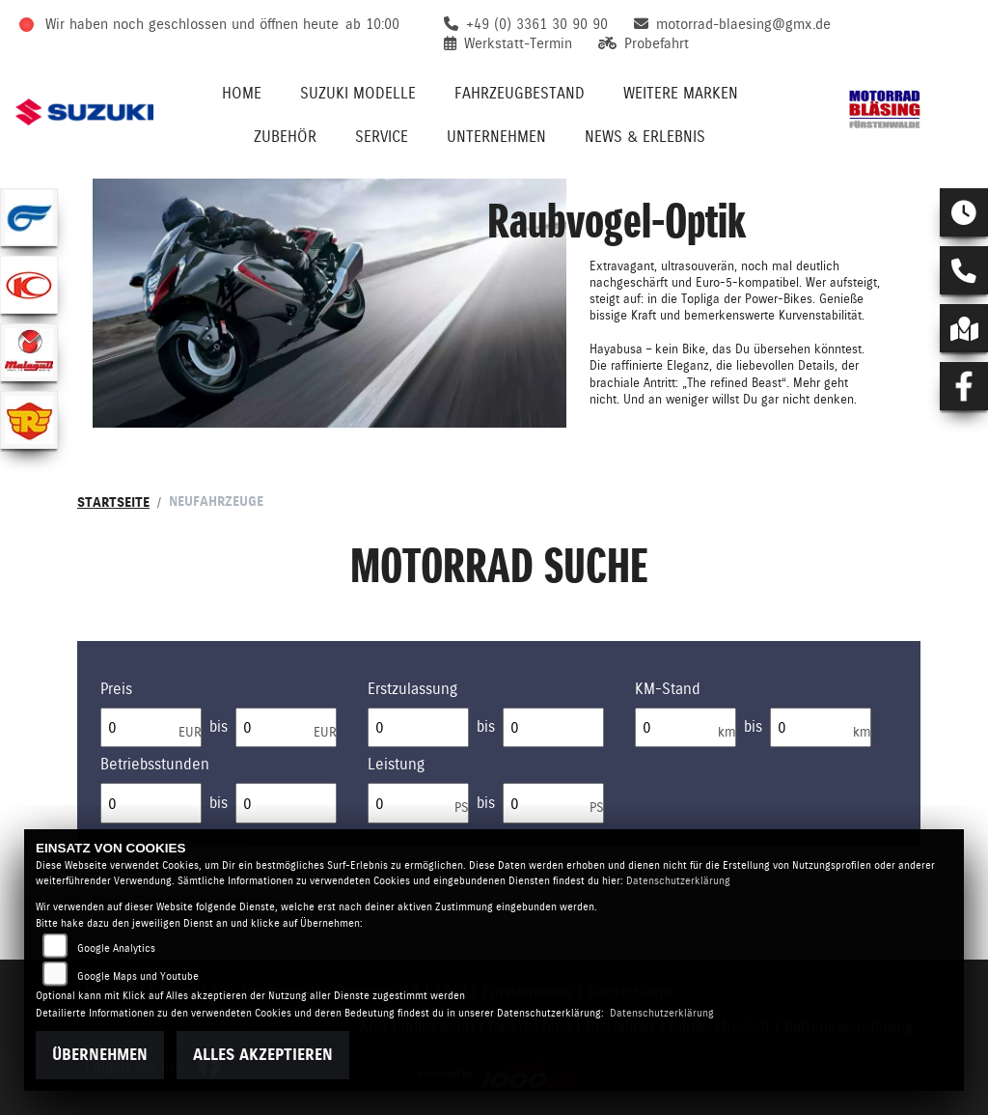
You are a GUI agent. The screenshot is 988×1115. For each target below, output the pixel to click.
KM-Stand (667, 689)
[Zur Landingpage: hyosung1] (29, 217)
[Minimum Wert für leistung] (418, 803)
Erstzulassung (412, 689)
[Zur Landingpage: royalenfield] (29, 420)
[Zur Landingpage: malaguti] (29, 352)
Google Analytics (116, 948)
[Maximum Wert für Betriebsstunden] (286, 803)
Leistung (396, 764)
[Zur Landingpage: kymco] (29, 285)
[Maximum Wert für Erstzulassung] (553, 728)
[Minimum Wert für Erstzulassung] (418, 728)
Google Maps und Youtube (138, 976)
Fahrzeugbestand (519, 93)
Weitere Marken (680, 93)
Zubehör (285, 136)
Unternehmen (496, 136)
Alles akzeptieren (263, 1054)
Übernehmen (100, 1054)
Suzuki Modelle (358, 93)
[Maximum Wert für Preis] (286, 728)
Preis (116, 689)
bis (218, 726)
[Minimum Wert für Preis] (151, 728)
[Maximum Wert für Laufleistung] (820, 728)
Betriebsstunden (154, 764)
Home (241, 93)
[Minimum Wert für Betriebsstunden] (151, 803)
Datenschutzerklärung (678, 881)
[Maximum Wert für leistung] (553, 803)
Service (381, 136)
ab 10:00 (372, 24)
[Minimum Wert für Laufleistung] (685, 728)
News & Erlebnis (645, 136)
